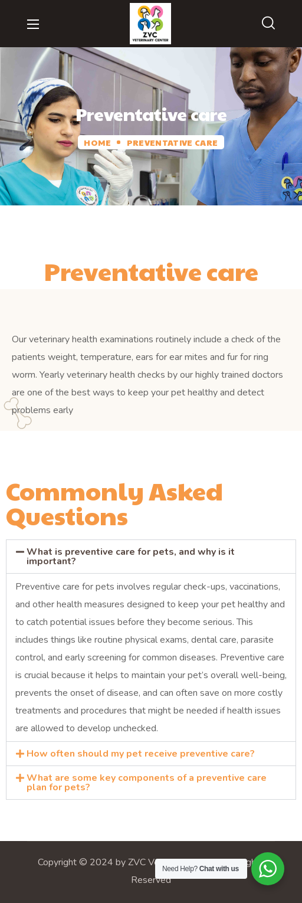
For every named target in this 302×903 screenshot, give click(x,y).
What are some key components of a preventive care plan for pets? (147, 782)
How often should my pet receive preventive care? (141, 753)
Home (97, 142)
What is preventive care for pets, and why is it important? (131, 556)
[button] (268, 23)
